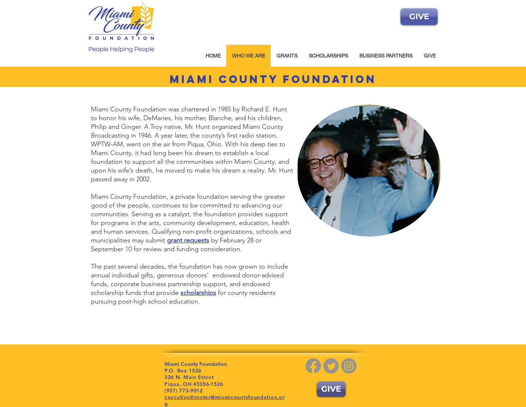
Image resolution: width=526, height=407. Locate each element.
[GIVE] (419, 16)
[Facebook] (313, 366)
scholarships (198, 293)
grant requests (188, 240)
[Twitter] (331, 366)
